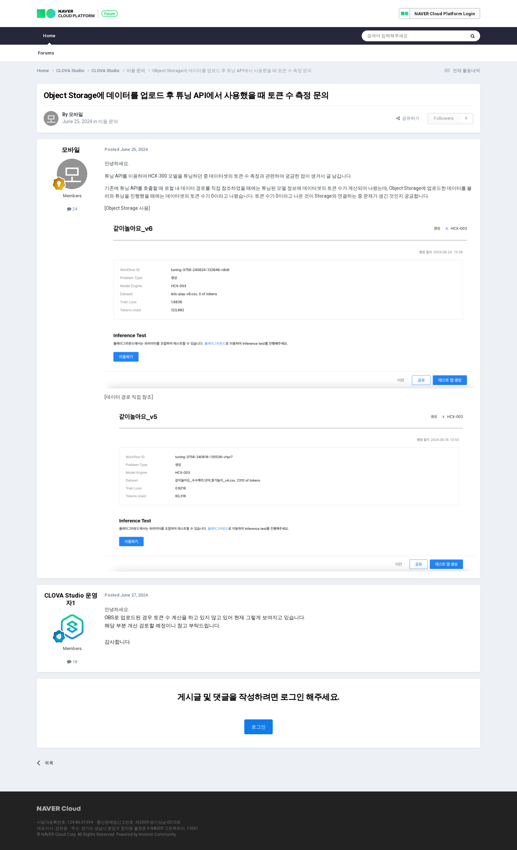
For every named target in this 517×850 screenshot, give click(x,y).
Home (49, 39)
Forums (46, 52)
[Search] (397, 35)
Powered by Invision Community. (146, 834)
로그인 (258, 727)
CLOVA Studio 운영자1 (70, 599)
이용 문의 (108, 121)
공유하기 (408, 118)
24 (72, 208)
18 (72, 661)
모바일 (76, 114)
